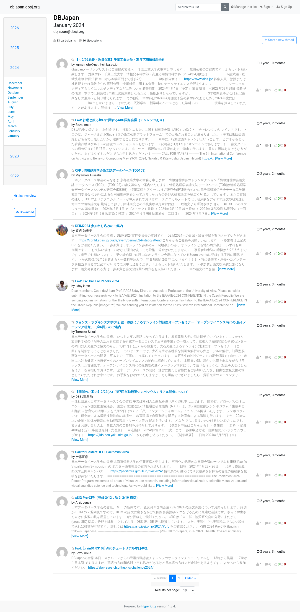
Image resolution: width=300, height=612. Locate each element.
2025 (14, 47)
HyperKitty (148, 606)
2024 (14, 67)
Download (25, 212)
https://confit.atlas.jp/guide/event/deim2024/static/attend (120, 240)
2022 (14, 176)
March (12, 126)
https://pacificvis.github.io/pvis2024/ (137, 471)
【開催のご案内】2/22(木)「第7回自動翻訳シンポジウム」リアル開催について (129, 392)
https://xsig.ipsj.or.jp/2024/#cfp (146, 526)
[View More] (125, 108)
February (14, 131)
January (13, 136)
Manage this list (244, 7)
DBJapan (66, 17)
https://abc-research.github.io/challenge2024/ (121, 567)
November (15, 88)
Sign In (266, 7)
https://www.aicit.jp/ (198, 79)
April (11, 121)
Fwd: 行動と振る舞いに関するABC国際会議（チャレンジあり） (118, 120)
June (11, 112)
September (15, 97)
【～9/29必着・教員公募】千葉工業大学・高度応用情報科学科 (118, 60)
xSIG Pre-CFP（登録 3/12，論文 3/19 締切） (105, 498)
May (11, 116)
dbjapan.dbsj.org (25, 7)
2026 (14, 28)
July (10, 107)
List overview (25, 196)
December (15, 83)
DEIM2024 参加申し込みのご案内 (97, 226)
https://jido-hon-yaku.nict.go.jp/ (110, 435)
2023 (14, 156)
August (13, 102)
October (13, 92)
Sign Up (284, 7)
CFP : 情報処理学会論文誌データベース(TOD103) (108, 170)
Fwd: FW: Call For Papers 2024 (95, 281)
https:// (207, 158)
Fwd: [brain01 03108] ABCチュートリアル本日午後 (109, 548)
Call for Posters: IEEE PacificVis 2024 (100, 452)
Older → (191, 578)
